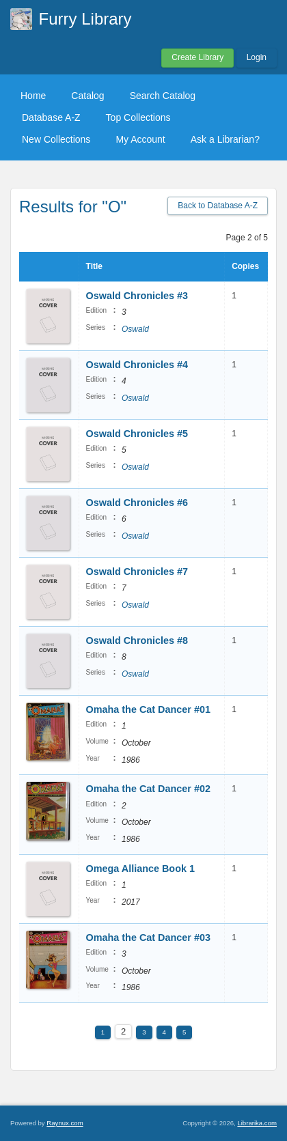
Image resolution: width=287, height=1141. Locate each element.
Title (94, 266)
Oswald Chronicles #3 (137, 295)
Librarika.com (257, 1123)
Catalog (87, 95)
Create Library (197, 57)
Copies (245, 266)
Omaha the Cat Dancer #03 (148, 937)
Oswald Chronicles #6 (137, 502)
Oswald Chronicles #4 (137, 364)
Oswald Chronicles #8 (137, 640)
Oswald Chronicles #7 (137, 571)
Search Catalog (163, 95)
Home (33, 95)
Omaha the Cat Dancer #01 (148, 709)
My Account (140, 139)
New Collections (56, 139)
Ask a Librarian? (225, 139)
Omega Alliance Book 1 (140, 868)
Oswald (135, 329)
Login (256, 57)
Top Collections (138, 117)
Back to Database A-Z (218, 205)
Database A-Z (51, 117)
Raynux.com (64, 1123)
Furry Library (85, 19)
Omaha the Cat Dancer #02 (148, 788)
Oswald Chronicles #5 (137, 433)
